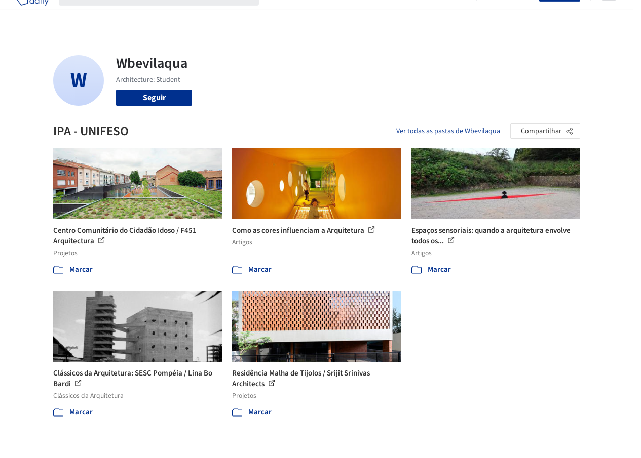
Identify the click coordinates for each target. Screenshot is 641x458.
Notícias (420, 14)
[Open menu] (609, 14)
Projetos (283, 14)
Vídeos (454, 14)
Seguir (154, 97)
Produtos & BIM (371, 14)
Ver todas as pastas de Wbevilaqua (448, 131)
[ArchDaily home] (32, 14)
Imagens (321, 14)
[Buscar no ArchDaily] (167, 14)
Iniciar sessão (510, 14)
